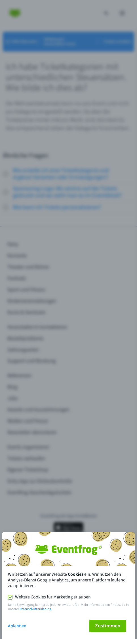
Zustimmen (107, 625)
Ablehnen (17, 626)
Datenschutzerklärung (35, 609)
